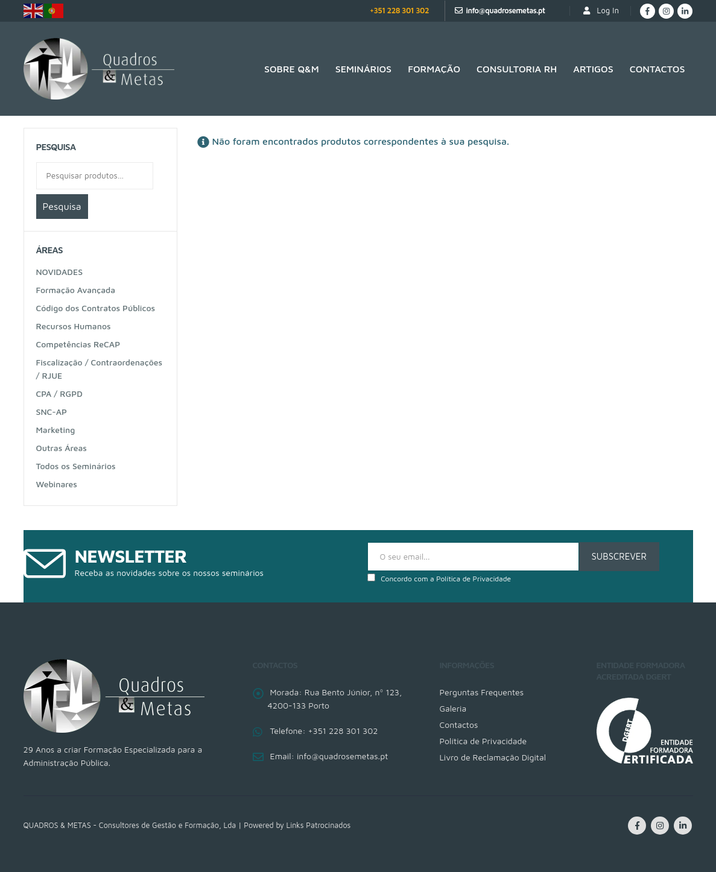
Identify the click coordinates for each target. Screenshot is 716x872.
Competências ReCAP (78, 344)
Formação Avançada (76, 290)
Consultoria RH (517, 68)
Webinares (56, 484)
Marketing (55, 430)
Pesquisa (62, 206)
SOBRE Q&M (291, 68)
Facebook (637, 826)
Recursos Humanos (73, 326)
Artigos (593, 68)
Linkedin (683, 826)
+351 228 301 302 (399, 10)
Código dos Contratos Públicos (96, 308)
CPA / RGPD (59, 393)
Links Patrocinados (319, 825)
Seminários (363, 68)
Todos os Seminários (76, 466)
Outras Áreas (61, 448)
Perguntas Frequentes (482, 692)
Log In (600, 10)
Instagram (660, 826)
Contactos (657, 68)
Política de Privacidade (473, 578)
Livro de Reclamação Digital (493, 757)
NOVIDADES (59, 272)
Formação (434, 68)
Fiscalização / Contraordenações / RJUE (99, 369)
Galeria (453, 708)
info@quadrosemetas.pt (505, 10)
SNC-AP (51, 411)
